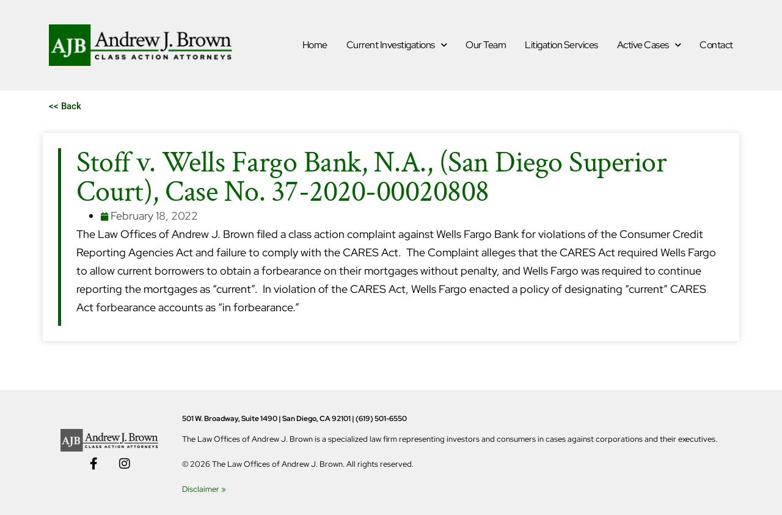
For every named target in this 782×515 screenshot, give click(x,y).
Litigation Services (561, 44)
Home (314, 44)
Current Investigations (396, 44)
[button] (65, 106)
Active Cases (649, 44)
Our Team (486, 44)
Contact (716, 44)
